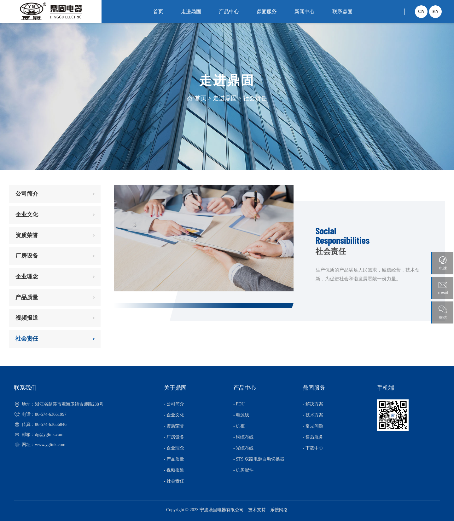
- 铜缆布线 (243, 437)
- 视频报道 (174, 470)
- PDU (239, 404)
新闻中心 (304, 11)
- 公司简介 (174, 404)
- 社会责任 (174, 481)
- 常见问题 (313, 426)
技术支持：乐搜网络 (268, 509)
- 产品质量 (174, 459)
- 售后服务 (313, 437)
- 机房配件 (243, 470)
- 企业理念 (174, 448)
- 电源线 (241, 415)
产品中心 (229, 11)
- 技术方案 (313, 415)
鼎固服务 (267, 11)
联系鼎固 (342, 11)
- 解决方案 (313, 404)
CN (421, 11)
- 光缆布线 (243, 448)
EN (435, 11)
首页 (158, 11)
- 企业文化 (174, 415)
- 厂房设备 (174, 437)
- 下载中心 (313, 448)
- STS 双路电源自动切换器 (258, 459)
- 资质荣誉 (174, 426)
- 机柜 (239, 426)
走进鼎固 (191, 11)
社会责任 (255, 98)
